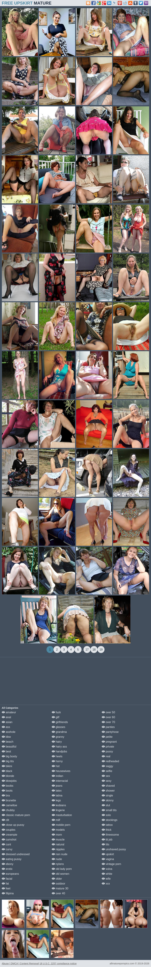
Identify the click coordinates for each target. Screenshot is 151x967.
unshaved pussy (114, 849)
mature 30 (60, 888)
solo (106, 815)
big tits (8, 761)
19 (101, 649)
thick (106, 829)
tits (105, 844)
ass (6, 727)
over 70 (108, 722)
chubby (8, 810)
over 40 (58, 893)
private (108, 746)
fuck (56, 712)
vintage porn (111, 864)
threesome (110, 834)
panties (108, 727)
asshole (8, 731)
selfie (107, 771)
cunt (6, 844)
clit (5, 819)
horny (57, 761)
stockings (109, 819)
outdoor (58, 883)
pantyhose (110, 731)
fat (5, 883)
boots (7, 790)
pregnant (109, 741)
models (58, 829)
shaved (108, 785)
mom (57, 834)
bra (6, 795)
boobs (7, 785)
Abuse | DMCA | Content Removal (20, 963)
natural (58, 844)
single (107, 795)
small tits (109, 810)
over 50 (108, 712)
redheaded (110, 761)
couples (8, 829)
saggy (107, 766)
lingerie (58, 810)
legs (56, 800)
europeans (10, 873)
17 (87, 649)
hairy (57, 741)
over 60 (108, 717)
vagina (108, 859)
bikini (7, 766)
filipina (8, 893)
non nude (59, 854)
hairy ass (59, 746)
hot (56, 766)
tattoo (107, 824)
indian (57, 775)
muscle (58, 839)
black (7, 771)
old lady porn (62, 868)
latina (57, 795)
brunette (9, 800)
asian (7, 722)
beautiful (9, 746)
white (107, 873)
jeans (57, 785)
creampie (9, 834)
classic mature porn (16, 815)
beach (7, 741)
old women (60, 873)
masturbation (62, 815)
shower (108, 790)
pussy (107, 751)
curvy (7, 849)
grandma (59, 731)
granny (58, 736)
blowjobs (9, 780)
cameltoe (9, 805)
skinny (108, 800)
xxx (106, 883)
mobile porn (61, 824)
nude (57, 859)
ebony (7, 864)
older (57, 878)
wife (106, 878)
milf (56, 819)
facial (7, 878)
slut (106, 805)
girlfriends (60, 722)
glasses (58, 727)
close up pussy (13, 824)
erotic (7, 868)
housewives (61, 771)
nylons (58, 864)
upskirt (108, 854)
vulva (107, 868)
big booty (9, 756)
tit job (107, 839)
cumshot (9, 839)
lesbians (59, 805)
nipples (58, 849)
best (6, 751)
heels (57, 756)
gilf (55, 717)
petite (107, 736)
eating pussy (11, 859)
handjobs (59, 751)
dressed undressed (16, 854)
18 (94, 649)
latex (57, 790)
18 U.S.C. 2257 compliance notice (58, 963)
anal (6, 717)
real (106, 756)
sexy (106, 780)
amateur (9, 712)
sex (106, 775)
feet (6, 888)
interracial (60, 780)
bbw (6, 736)
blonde (8, 775)
